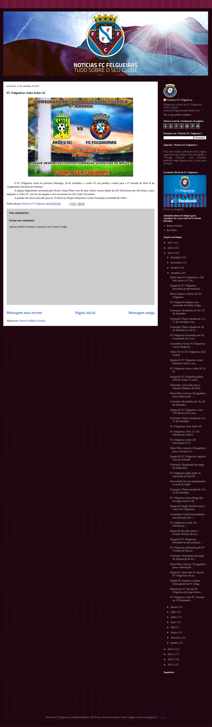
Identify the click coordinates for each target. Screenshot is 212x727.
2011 (170, 664)
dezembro (176, 257)
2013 (171, 654)
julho (174, 612)
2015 (171, 253)
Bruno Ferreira (174, 225)
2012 (171, 659)
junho (174, 617)
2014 (171, 649)
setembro (176, 272)
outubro (175, 267)
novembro (176, 262)
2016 (171, 247)
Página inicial (85, 313)
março (174, 632)
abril (173, 627)
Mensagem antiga (141, 313)
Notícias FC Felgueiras (179, 100)
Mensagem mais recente (24, 313)
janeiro (175, 642)
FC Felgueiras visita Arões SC (186, 426)
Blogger (161, 717)
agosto (174, 606)
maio (174, 622)
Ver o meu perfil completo (177, 114)
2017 (171, 242)
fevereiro (176, 637)
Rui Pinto (172, 230)
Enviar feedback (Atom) (32, 320)
